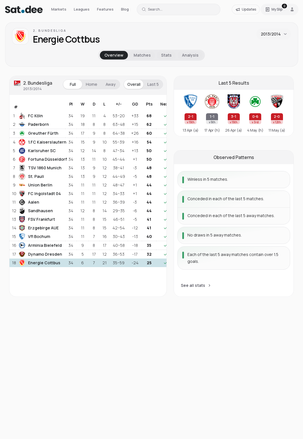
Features (105, 9)
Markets (58, 9)
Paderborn (34, 124)
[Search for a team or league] (178, 9)
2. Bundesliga (50, 30)
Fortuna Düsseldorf (41, 159)
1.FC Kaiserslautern (41, 142)
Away (111, 84)
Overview (113, 55)
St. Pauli (31, 176)
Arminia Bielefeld (40, 245)
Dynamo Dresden (40, 254)
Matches (142, 55)
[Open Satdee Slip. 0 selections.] (274, 9)
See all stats (196, 285)
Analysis (190, 55)
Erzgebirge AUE (39, 228)
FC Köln (31, 116)
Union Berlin (35, 185)
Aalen (29, 202)
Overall (133, 84)
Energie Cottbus (39, 263)
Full (73, 84)
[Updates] (246, 9)
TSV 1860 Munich (40, 168)
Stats (166, 55)
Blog (125, 9)
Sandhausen (36, 211)
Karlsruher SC (37, 151)
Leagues (82, 9)
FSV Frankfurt (37, 219)
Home (91, 84)
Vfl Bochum (34, 236)
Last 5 (153, 84)
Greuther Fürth (38, 133)
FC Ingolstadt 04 (40, 193)
